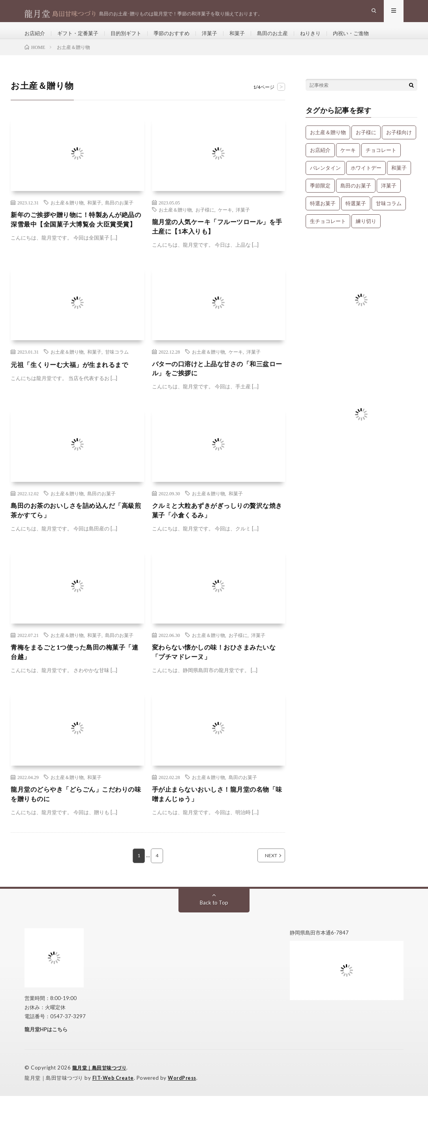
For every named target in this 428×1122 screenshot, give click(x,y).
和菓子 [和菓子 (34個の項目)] (399, 180)
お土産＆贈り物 (67, 215)
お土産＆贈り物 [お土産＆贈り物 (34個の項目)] (328, 145)
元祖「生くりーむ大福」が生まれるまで (76, 382)
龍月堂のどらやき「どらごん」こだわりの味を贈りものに (76, 819)
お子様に (204, 222)
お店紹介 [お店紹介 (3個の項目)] (320, 162)
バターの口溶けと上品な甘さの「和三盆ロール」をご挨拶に (217, 387)
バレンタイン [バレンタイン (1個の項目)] (325, 180)
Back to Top (214, 928)
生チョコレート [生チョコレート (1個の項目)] (328, 233)
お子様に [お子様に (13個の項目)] (366, 145)
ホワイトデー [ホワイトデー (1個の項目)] (366, 180)
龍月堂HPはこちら (46, 1056)
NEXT (262, 882)
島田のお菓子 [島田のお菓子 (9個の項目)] (355, 198)
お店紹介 (35, 39)
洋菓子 (220, 39)
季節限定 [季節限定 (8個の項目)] (320, 198)
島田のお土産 (285, 39)
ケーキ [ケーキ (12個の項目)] (348, 162)
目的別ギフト (131, 39)
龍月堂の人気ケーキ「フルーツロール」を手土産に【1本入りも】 (217, 240)
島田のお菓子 (119, 215)
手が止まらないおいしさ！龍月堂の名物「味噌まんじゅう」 (217, 819)
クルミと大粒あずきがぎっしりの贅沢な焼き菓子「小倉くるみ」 (217, 531)
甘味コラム (117, 369)
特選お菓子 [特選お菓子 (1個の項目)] (323, 216)
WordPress (184, 1104)
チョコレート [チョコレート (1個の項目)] (381, 162)
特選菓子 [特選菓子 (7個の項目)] (355, 216)
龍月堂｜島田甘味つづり (101, 1094)
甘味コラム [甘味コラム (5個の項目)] (389, 216)
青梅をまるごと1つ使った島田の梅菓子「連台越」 (75, 675)
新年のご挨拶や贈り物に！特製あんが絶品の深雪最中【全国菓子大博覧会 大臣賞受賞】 (77, 238)
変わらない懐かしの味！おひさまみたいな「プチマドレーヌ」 (217, 675)
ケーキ (225, 222)
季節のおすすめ (180, 39)
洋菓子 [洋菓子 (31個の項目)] (388, 198)
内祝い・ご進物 (368, 39)
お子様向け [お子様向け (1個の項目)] (399, 145)
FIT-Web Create (113, 1104)
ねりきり (326, 39)
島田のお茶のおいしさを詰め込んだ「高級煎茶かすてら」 (76, 531)
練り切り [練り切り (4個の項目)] (366, 233)
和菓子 (248, 39)
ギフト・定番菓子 (81, 39)
